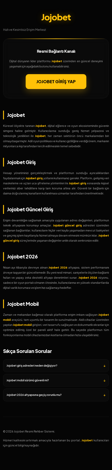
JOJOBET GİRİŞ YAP (56, 81)
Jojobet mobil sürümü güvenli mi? (28, 380)
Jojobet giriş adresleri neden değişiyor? (32, 365)
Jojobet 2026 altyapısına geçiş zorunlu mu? (34, 394)
